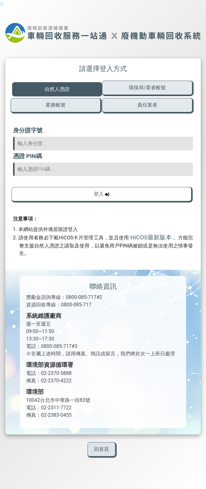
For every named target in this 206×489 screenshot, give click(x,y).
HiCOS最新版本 (151, 237)
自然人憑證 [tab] (57, 89)
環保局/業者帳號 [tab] (147, 88)
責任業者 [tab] (147, 105)
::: (2, 4)
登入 (101, 194)
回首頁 (101, 449)
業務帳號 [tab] (55, 105)
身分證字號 (28, 130)
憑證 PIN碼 (27, 156)
